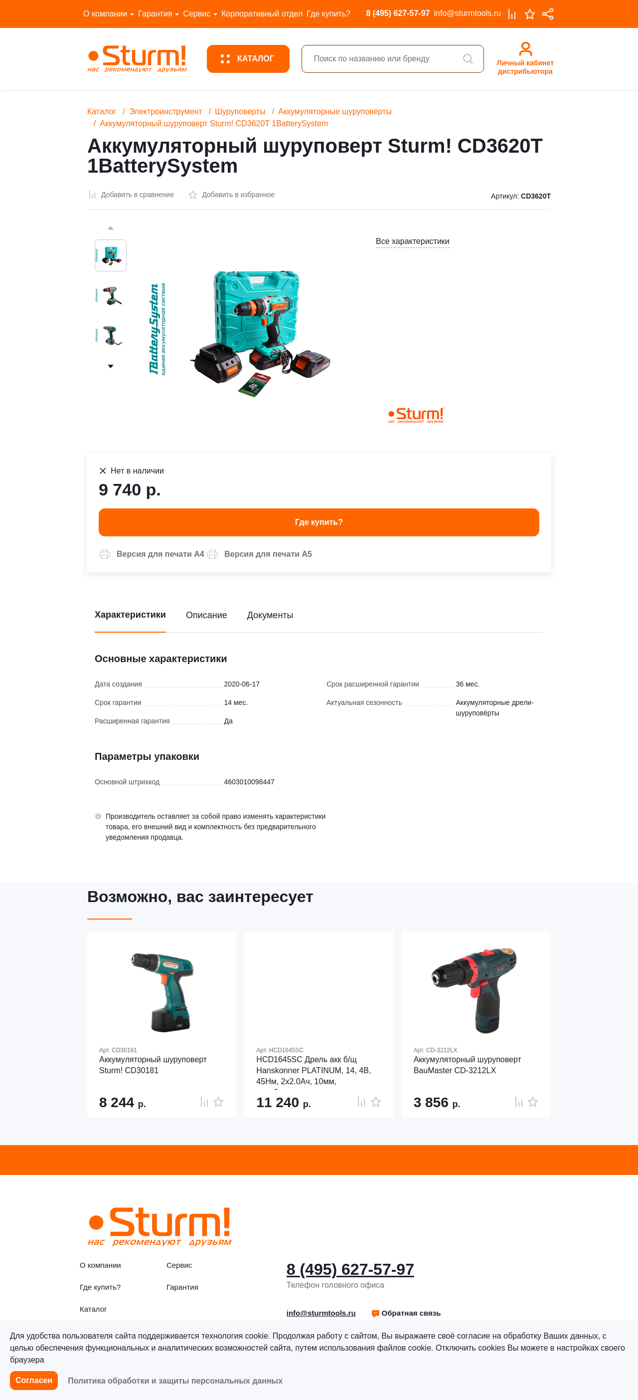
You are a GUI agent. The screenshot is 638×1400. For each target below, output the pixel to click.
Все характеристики (413, 241)
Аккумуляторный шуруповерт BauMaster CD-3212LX (467, 1065)
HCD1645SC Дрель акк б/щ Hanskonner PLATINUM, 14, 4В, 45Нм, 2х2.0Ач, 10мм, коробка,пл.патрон (313, 1072)
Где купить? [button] (319, 522)
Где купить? (328, 13)
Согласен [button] (33, 1380)
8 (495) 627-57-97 (398, 13)
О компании (105, 13)
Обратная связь (406, 1313)
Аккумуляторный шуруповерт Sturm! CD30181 (153, 1065)
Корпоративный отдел (262, 13)
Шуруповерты (240, 111)
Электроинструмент (165, 111)
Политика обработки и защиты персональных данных (175, 1381)
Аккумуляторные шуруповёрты (335, 111)
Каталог (101, 111)
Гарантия (155, 13)
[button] (151, 554)
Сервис (196, 13)
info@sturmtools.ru (467, 13)
